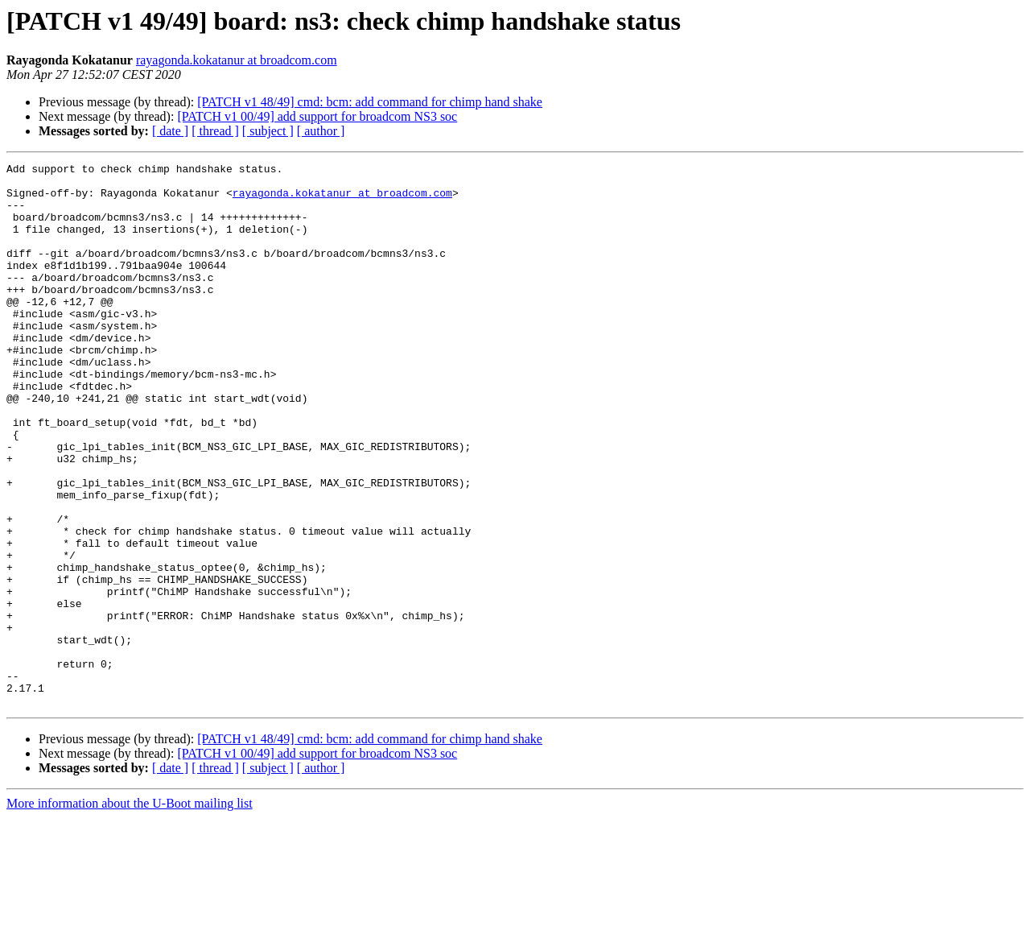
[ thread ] (215, 131)
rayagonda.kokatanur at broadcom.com (236, 60)
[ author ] (321, 131)
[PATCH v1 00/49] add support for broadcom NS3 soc (317, 116)
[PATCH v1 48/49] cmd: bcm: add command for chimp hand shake (369, 102)
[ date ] (170, 131)
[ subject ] (268, 131)
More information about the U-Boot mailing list (129, 912)
